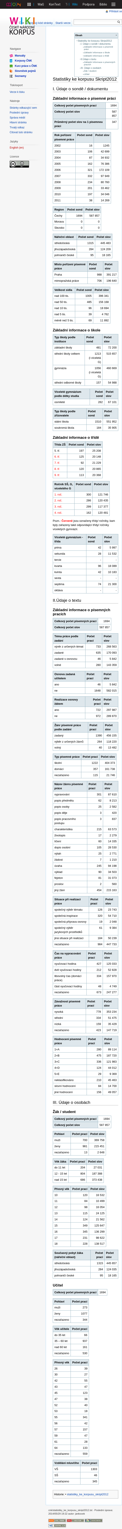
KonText (54, 4)
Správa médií (17, 117)
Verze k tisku (17, 92)
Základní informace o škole (97, 52)
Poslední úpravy (19, 112)
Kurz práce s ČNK (26, 65)
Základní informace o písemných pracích (99, 63)
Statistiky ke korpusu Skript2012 (95, 40)
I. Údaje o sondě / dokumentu (96, 44)
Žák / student (90, 71)
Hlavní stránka (18, 122)
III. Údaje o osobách (91, 68)
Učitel (86, 74)
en (21, 147)
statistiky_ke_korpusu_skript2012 (88, 1494)
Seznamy (20, 76)
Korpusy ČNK (23, 60)
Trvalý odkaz (17, 127)
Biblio (103, 4)
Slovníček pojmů (25, 71)
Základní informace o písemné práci (98, 48)
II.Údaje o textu (88, 59)
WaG (41, 4)
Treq (69, 4)
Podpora (89, 4)
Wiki (75, 4)
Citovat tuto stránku (21, 132)
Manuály (20, 55)
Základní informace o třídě (96, 56)
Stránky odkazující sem (23, 107)
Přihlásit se (115, 11)
